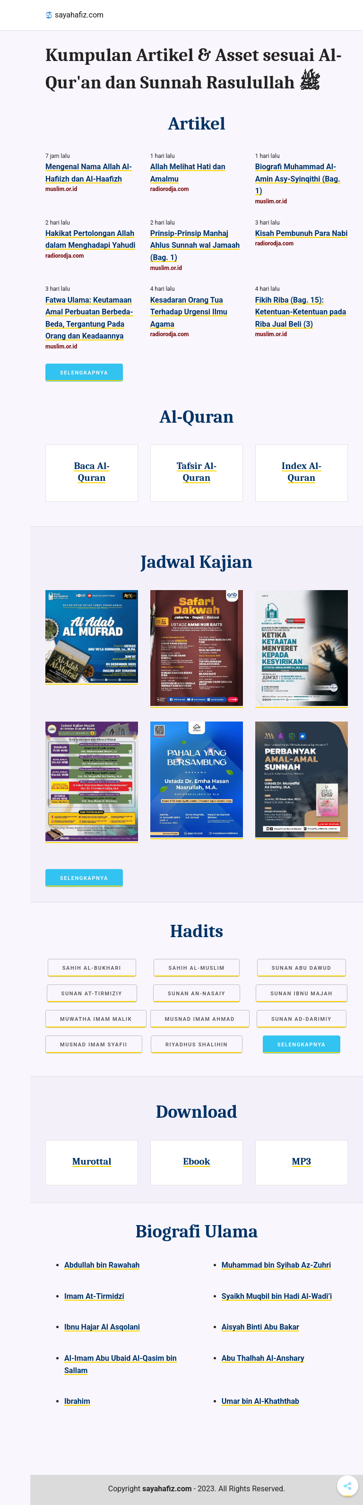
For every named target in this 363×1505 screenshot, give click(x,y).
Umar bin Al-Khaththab (260, 1401)
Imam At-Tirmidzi (94, 1296)
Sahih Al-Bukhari (91, 968)
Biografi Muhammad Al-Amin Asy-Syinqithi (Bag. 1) (297, 178)
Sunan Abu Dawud (301, 968)
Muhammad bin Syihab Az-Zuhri (276, 1265)
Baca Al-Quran (91, 471)
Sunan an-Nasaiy (196, 994)
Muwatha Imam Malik (96, 1019)
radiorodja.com (169, 189)
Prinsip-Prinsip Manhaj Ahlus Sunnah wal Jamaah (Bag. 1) (195, 245)
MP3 (301, 1161)
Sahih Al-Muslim (196, 968)
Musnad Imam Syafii (94, 1045)
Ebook (196, 1161)
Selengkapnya (84, 373)
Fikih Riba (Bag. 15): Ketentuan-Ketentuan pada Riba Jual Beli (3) (300, 312)
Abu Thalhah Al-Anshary (263, 1358)
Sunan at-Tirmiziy (91, 994)
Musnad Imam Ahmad (200, 1019)
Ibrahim (77, 1401)
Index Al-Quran (301, 471)
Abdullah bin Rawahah (101, 1265)
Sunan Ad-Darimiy (301, 1019)
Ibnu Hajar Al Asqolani (102, 1326)
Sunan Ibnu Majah (301, 994)
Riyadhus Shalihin (196, 1045)
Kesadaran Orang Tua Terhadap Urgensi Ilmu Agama (188, 312)
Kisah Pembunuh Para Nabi (301, 233)
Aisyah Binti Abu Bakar (260, 1326)
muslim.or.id (61, 189)
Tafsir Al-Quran (197, 471)
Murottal (92, 1161)
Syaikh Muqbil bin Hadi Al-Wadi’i (277, 1296)
